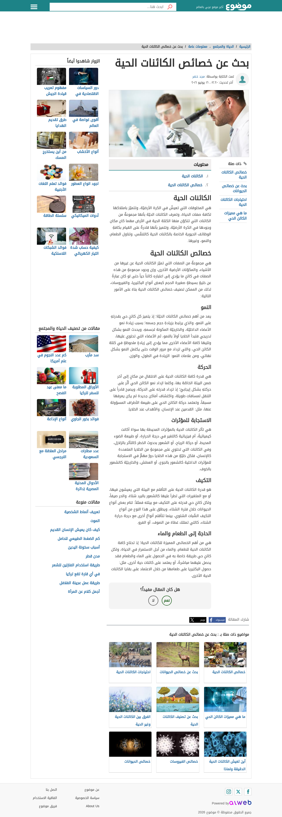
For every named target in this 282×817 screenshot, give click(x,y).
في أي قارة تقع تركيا (83, 574)
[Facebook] (247, 791)
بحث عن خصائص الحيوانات (234, 188)
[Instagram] (228, 791)
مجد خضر (198, 77)
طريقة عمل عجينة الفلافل (79, 583)
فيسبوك (220, 619)
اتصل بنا (51, 790)
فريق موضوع (48, 806)
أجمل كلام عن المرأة (84, 591)
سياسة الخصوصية (87, 798)
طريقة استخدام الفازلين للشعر (76, 565)
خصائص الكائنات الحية (234, 175)
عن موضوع (92, 790)
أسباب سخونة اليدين (84, 547)
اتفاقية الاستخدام (45, 798)
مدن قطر (93, 556)
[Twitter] (238, 791)
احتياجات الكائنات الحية (233, 202)
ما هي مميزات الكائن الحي (235, 216)
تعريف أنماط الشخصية (82, 512)
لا (153, 600)
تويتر (202, 619)
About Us (92, 806)
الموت (95, 521)
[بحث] (170, 7)
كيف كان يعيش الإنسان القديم (75, 530)
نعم (167, 600)
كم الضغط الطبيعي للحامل (79, 539)
